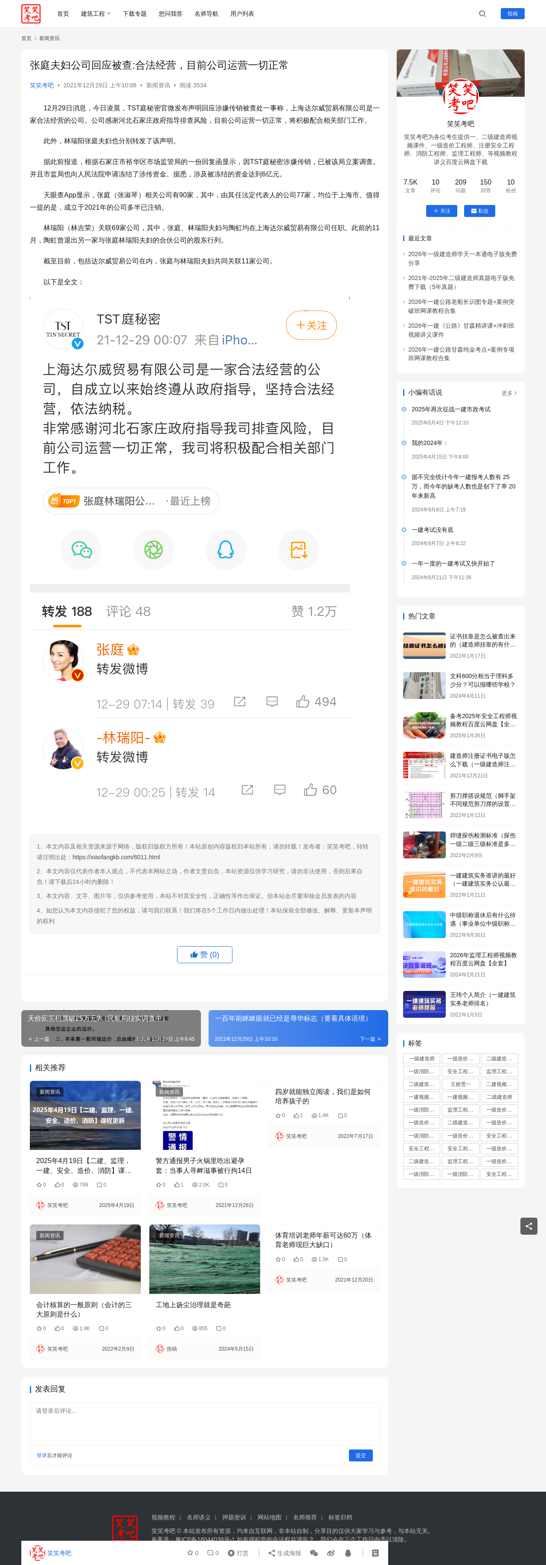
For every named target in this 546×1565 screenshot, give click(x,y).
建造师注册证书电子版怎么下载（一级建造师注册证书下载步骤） (483, 764)
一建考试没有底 (432, 529)
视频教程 (163, 1517)
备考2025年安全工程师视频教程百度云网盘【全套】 (483, 724)
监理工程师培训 (502, 1071)
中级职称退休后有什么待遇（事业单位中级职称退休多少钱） (483, 923)
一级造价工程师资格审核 (502, 1110)
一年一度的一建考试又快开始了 (453, 563)
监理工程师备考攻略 (463, 1161)
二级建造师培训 (502, 1059)
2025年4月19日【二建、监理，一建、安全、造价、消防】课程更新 (84, 1166)
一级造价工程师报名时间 (502, 1123)
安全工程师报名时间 (502, 1136)
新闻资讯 (158, 85)
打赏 (236, 1553)
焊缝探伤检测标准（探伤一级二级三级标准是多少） (483, 843)
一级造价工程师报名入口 (502, 1161)
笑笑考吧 (42, 85)
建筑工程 (93, 13)
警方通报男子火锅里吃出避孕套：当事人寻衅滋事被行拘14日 (204, 1165)
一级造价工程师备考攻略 (463, 1136)
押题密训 (234, 1517)
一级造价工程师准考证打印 (502, 1149)
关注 (441, 211)
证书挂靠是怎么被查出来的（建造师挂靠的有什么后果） (483, 644)
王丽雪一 (460, 1084)
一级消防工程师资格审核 (463, 1174)
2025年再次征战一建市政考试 (451, 409)
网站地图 (270, 1517)
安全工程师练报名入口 (502, 1174)
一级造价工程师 (463, 1059)
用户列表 (242, 13)
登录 (42, 1455)
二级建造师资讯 (424, 1161)
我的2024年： (430, 442)
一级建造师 (422, 1059)
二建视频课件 (501, 1084)
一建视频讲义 (424, 1097)
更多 (510, 393)
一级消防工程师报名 (424, 1110)
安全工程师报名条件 (424, 1149)
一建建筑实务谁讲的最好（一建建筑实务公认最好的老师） (483, 883)
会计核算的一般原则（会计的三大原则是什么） (84, 1309)
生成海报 (284, 1553)
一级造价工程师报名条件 (424, 1123)
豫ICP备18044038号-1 (205, 1539)
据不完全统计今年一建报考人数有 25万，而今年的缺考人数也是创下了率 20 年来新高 (463, 487)
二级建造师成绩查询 (424, 1084)
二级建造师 (499, 1097)
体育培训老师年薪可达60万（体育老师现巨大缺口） (323, 1240)
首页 (63, 13)
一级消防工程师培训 (424, 1071)
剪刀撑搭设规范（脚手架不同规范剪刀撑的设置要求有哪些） (483, 804)
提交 (361, 1455)
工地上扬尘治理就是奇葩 (193, 1304)
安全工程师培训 (463, 1071)
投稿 (513, 14)
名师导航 (206, 13)
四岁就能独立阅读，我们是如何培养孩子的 (323, 1096)
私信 (479, 211)
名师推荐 (305, 1517)
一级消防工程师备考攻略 (424, 1174)
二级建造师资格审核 (463, 1123)
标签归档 (340, 1517)
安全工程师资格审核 (463, 1149)
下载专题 (135, 13)
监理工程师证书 (463, 1110)
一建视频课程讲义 (463, 1097)
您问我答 (171, 13)
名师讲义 (199, 1517)
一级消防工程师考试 (424, 1136)
